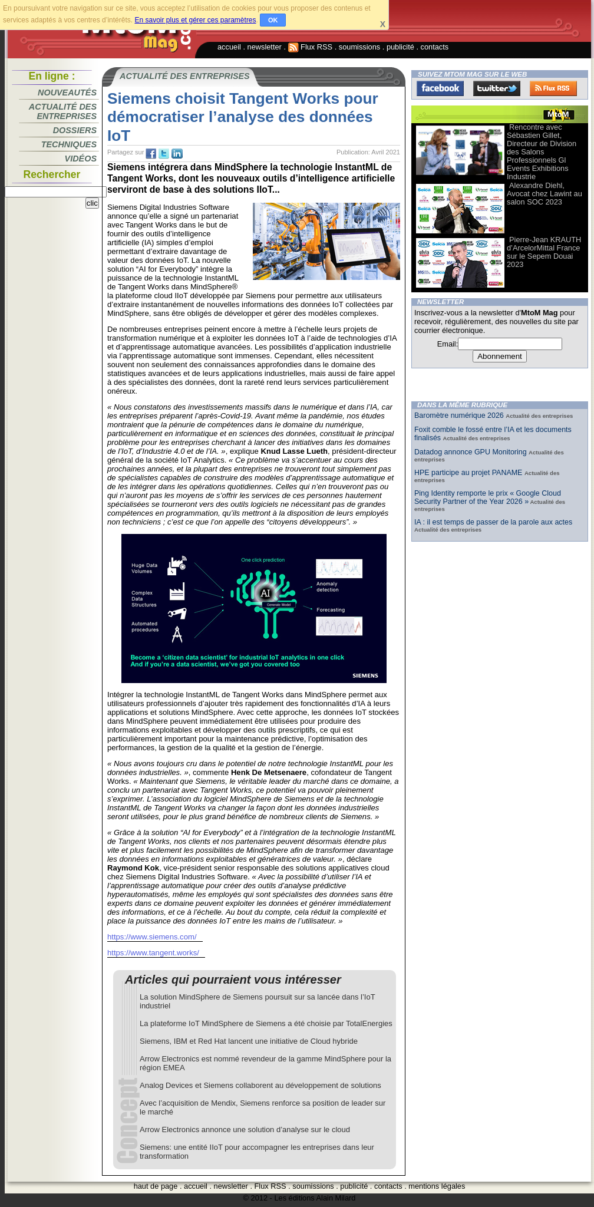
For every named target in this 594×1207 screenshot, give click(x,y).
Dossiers (75, 130)
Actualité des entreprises (63, 111)
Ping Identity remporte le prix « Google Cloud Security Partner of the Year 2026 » (487, 497)
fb (151, 154)
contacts (435, 46)
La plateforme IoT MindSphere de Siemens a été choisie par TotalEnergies (266, 1023)
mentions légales (436, 1186)
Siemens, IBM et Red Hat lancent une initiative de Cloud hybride (249, 1041)
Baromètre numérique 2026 (460, 415)
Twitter (496, 88)
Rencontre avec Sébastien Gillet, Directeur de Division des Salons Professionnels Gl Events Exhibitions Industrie (541, 152)
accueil (229, 46)
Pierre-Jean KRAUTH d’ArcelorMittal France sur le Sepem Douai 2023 (544, 252)
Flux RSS (310, 46)
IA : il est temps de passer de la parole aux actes (493, 522)
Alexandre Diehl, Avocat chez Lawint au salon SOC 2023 (544, 193)
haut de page (156, 1186)
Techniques (69, 144)
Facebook (440, 88)
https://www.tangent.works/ (153, 952)
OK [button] (273, 20)
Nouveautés (67, 92)
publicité (400, 46)
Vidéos (81, 158)
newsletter (265, 46)
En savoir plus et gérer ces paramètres (195, 20)
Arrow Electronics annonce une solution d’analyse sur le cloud (245, 1129)
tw (164, 154)
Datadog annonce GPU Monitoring (471, 452)
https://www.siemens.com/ (152, 936)
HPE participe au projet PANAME (469, 473)
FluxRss (553, 88)
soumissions (359, 46)
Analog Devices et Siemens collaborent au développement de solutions (260, 1085)
